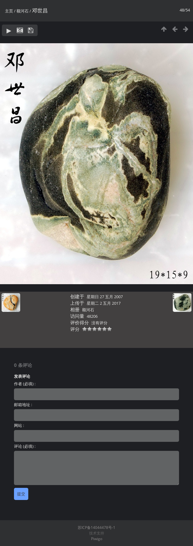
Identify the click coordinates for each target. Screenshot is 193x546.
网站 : (19, 425)
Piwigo (96, 538)
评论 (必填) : (24, 446)
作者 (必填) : (24, 383)
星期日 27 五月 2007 (105, 296)
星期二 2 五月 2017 (104, 303)
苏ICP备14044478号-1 (96, 527)
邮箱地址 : (23, 404)
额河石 (22, 11)
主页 (9, 11)
